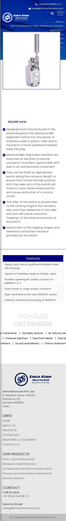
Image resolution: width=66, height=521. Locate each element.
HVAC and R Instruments (19, 459)
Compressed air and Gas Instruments (27, 468)
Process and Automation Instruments (27, 473)
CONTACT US (11, 444)
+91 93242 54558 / (47, 4)
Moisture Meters (13, 478)
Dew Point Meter (42, 338)
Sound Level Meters (29, 343)
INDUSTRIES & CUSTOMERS (19, 440)
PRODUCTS (10, 430)
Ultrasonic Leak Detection (19, 464)
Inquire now (17, 122)
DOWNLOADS (11, 435)
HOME (6, 421)
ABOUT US (9, 425)
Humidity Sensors (35, 333)
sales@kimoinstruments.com (46, 8)
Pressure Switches (15, 338)
